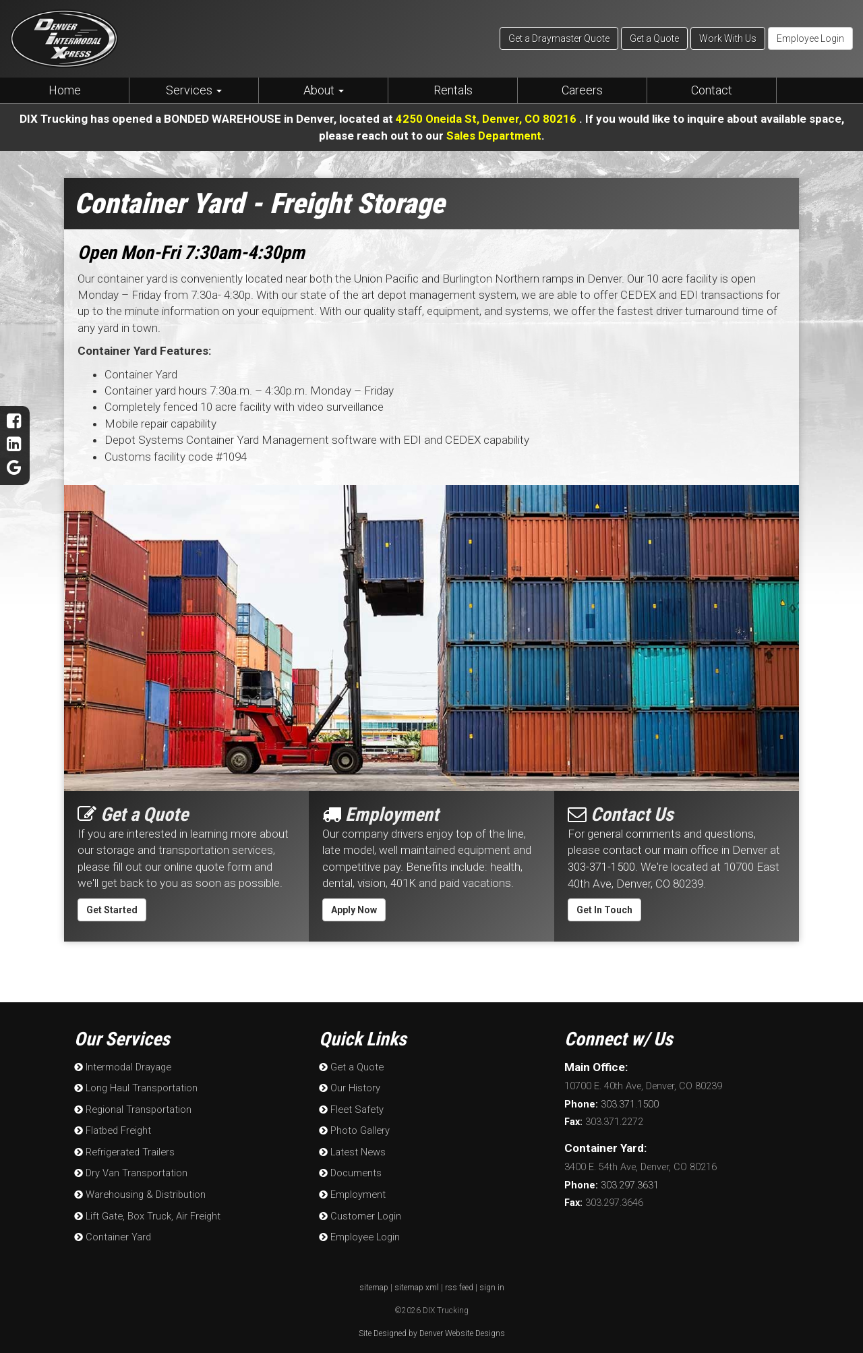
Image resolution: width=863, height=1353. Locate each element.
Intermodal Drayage (121, 1066)
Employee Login (810, 38)
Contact (711, 90)
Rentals (453, 90)
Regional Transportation (131, 1107)
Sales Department (494, 135)
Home (65, 90)
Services (194, 90)
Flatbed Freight (111, 1127)
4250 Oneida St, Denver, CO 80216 (487, 118)
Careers (582, 90)
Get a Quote (654, 38)
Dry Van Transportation (129, 1168)
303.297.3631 (611, 1183)
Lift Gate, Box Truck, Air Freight (145, 1209)
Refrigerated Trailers (122, 1148)
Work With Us (727, 38)
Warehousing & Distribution (138, 1189)
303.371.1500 (611, 1103)
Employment (351, 1189)
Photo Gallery (353, 1127)
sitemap (373, 1280)
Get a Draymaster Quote (558, 38)
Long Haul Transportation (135, 1086)
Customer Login (359, 1209)
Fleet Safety (349, 1107)
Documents (349, 1168)
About (323, 90)
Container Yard (111, 1230)
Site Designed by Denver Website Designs (432, 1326)
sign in (491, 1280)
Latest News (350, 1148)
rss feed (459, 1280)
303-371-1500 (601, 866)
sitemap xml (416, 1280)
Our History (349, 1086)
